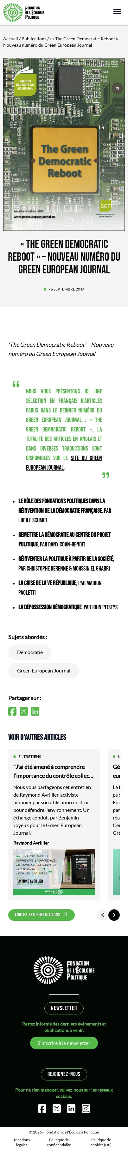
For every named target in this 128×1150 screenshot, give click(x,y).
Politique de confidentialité (59, 1142)
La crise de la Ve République (47, 583)
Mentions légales (22, 1142)
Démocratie (30, 652)
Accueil (10, 38)
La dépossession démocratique (49, 607)
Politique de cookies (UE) (101, 1142)
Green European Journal (43, 670)
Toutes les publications (37, 915)
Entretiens (29, 756)
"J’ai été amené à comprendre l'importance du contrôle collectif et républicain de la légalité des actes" (54, 771)
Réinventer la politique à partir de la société (65, 559)
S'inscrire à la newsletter (64, 1043)
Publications (34, 38)
